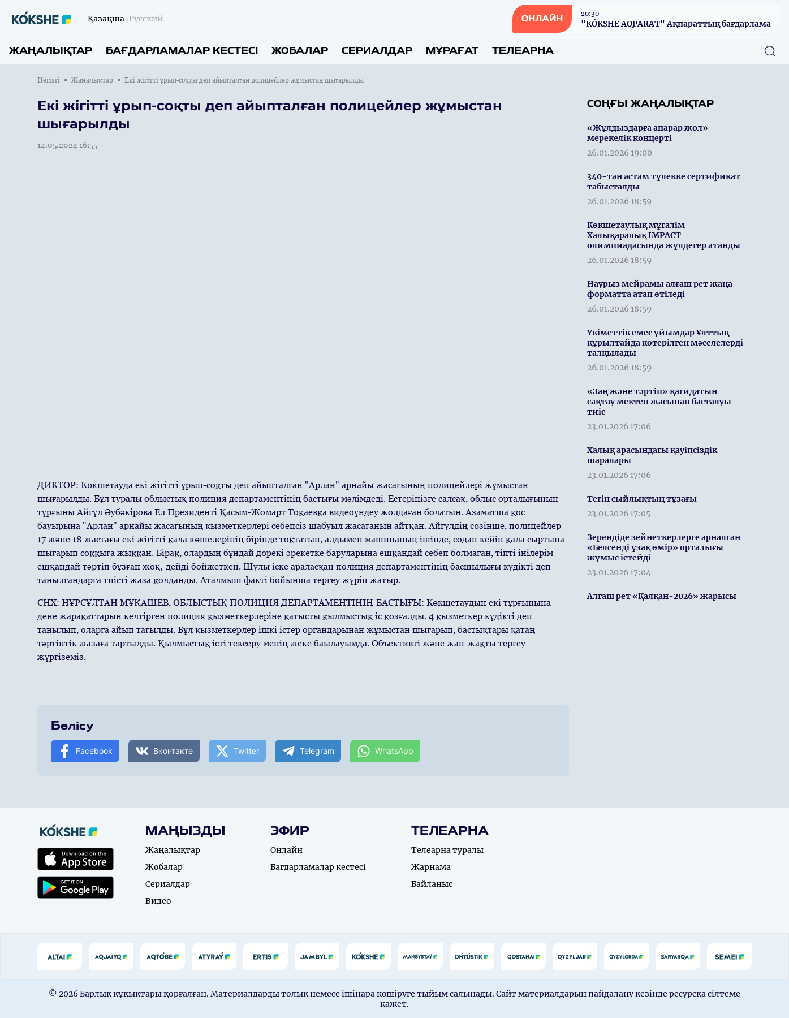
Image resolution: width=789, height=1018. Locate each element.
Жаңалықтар (50, 50)
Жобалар (299, 50)
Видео (158, 901)
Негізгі (48, 80)
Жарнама (431, 867)
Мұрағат (452, 50)
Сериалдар (377, 50)
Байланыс (431, 884)
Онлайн (286, 850)
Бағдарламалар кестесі (182, 50)
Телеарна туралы (447, 850)
